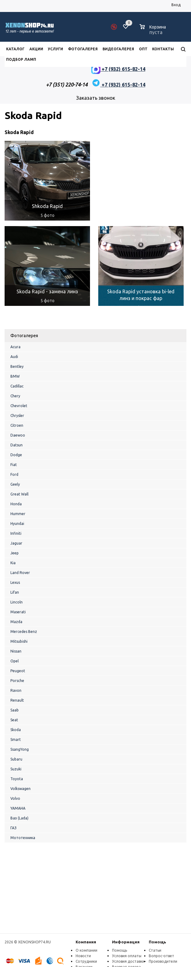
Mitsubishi (19, 641)
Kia (13, 563)
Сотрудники (86, 961)
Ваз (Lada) (19, 818)
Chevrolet (18, 406)
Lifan (14, 592)
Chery (15, 396)
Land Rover (20, 573)
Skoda (15, 730)
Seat (14, 720)
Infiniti (15, 533)
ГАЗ (13, 828)
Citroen (16, 425)
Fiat (13, 465)
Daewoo (17, 435)
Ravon (15, 690)
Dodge (16, 455)
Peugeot (17, 671)
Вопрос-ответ (161, 956)
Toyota (16, 779)
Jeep (14, 553)
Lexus (15, 582)
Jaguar (16, 543)
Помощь (157, 942)
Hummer (17, 514)
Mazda (16, 622)
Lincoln (16, 602)
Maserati (18, 612)
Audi (14, 357)
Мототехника (22, 838)
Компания (86, 942)
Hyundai (17, 524)
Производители (163, 961)
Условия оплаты (126, 956)
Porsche (17, 681)
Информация (126, 942)
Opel (14, 661)
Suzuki (15, 769)
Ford (14, 474)
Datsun (16, 445)
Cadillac (17, 386)
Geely (15, 484)
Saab (14, 710)
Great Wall (19, 494)
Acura (15, 347)
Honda (16, 504)
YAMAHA (17, 808)
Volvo (15, 798)
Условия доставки (128, 961)
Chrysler (17, 416)
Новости (83, 956)
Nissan (15, 651)
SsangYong (19, 749)
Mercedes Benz (23, 632)
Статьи (155, 950)
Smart (15, 740)
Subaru (16, 759)
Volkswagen (20, 789)
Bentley (17, 366)
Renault (17, 700)
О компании (86, 950)
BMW (15, 376)
